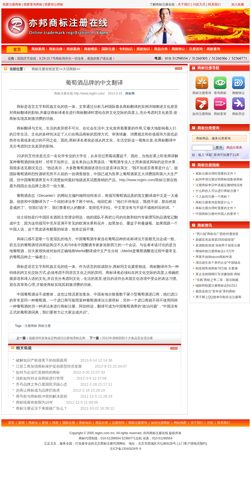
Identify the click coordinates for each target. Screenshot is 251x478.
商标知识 (143, 49)
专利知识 (126, 49)
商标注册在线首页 (45, 69)
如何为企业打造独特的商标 (38, 372)
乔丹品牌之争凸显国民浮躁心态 (41, 384)
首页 (17, 49)
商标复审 (220, 114)
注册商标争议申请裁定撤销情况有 (219, 185)
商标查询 (213, 49)
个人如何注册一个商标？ (213, 196)
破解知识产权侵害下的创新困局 (41, 360)
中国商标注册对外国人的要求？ (217, 214)
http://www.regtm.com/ (137, 180)
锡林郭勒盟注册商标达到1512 (216, 285)
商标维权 (91, 49)
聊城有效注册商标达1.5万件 (215, 251)
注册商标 (112, 300)
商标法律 (55, 49)
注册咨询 (196, 49)
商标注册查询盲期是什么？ (214, 202)
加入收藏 (237, 4)
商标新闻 (38, 49)
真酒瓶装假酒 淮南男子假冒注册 (218, 245)
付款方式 (199, 4)
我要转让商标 (53, 4)
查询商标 (220, 93)
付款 (210, 422)
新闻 (21, 422)
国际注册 (108, 49)
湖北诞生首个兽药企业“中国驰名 (218, 262)
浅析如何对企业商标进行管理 (40, 378)
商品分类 (161, 49)
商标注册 (162, 180)
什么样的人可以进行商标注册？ (217, 191)
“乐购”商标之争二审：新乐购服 (217, 280)
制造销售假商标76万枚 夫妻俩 (217, 268)
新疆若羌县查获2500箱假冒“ (215, 239)
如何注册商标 (201, 114)
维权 (55, 422)
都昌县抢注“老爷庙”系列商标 (215, 291)
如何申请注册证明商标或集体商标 (219, 179)
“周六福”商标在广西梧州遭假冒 (217, 234)
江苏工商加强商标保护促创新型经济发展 (49, 366)
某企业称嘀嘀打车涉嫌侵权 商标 (218, 274)
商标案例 (73, 49)
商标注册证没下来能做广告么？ (41, 408)
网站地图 (180, 422)
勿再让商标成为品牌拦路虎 (38, 390)
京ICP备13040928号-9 (125, 449)
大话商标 (69, 69)
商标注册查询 (201, 93)
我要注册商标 (12, 4)
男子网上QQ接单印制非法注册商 (218, 297)
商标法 (33, 422)
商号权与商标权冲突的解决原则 (41, 396)
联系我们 (214, 4)
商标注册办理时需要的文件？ (216, 173)
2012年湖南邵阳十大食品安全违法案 (127, 338)
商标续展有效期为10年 (34, 402)
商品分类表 (234, 147)
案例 (45, 422)
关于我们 (184, 4)
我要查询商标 (33, 4)
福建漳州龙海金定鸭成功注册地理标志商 (57, 338)
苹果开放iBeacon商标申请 (214, 257)
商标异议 (238, 114)
